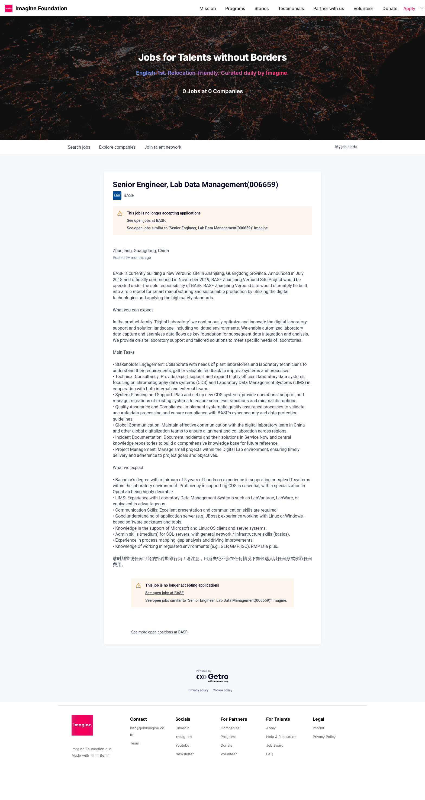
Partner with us (328, 8)
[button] (8, 8)
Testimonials (291, 8)
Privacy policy (198, 690)
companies (117, 147)
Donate (389, 8)
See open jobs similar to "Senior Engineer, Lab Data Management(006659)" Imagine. (198, 228)
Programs (235, 8)
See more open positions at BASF (159, 632)
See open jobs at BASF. (146, 220)
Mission (207, 8)
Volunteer (363, 8)
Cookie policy (222, 690)
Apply (409, 8)
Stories (262, 8)
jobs (79, 147)
